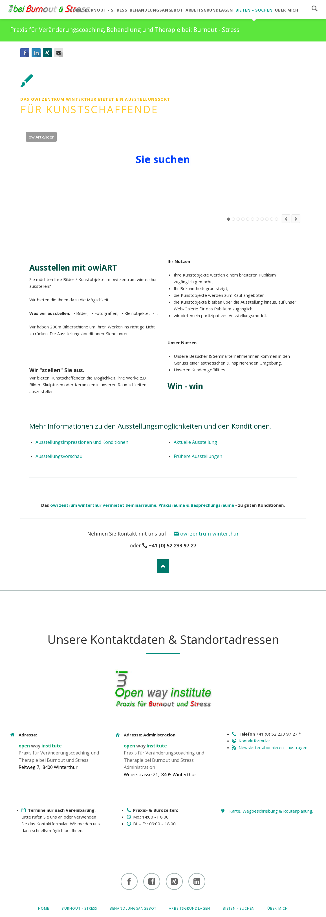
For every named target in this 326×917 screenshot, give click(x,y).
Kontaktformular (254, 740)
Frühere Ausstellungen (198, 456)
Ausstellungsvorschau (59, 456)
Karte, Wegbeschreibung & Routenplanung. (271, 811)
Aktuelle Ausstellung (195, 442)
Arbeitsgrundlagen (189, 908)
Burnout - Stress (79, 908)
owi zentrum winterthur (209, 533)
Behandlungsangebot (133, 908)
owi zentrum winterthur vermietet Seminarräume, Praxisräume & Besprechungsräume (142, 505)
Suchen (314, 8)
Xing (47, 52)
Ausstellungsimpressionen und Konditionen (82, 442)
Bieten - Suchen (239, 908)
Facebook (24, 52)
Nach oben (163, 566)
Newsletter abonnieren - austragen (273, 747)
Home (43, 908)
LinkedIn (36, 52)
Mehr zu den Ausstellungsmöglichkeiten (165, 210)
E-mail (58, 52)
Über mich (277, 908)
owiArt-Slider (228, 219)
